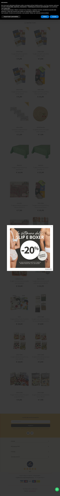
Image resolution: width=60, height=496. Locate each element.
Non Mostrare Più (48, 269)
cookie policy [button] (7, 8)
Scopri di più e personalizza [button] (11, 16)
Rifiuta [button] (45, 16)
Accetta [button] (54, 16)
